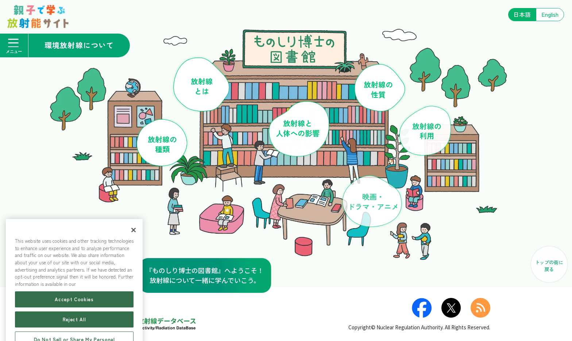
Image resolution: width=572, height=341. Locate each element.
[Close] (133, 245)
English (550, 14)
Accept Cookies (74, 314)
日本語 (522, 14)
